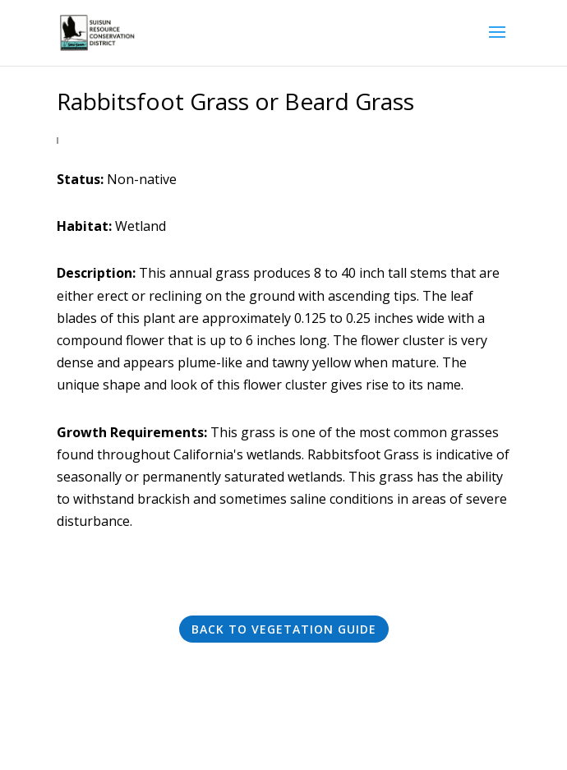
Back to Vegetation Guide (283, 629)
